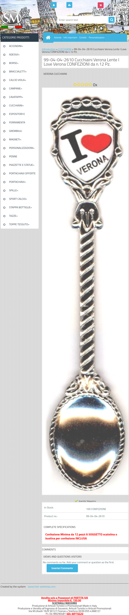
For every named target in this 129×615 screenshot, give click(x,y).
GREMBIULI (15, 131)
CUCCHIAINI (64, 49)
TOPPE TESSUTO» (19, 224)
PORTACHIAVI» (17, 182)
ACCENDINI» (16, 46)
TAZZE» (13, 216)
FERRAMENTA (17, 122)
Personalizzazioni (97, 37)
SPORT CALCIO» (18, 199)
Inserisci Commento (62, 568)
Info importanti (70, 37)
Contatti (83, 37)
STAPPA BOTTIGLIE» (20, 207)
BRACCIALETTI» (18, 71)
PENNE (13, 156)
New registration (82, 5)
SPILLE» (13, 190)
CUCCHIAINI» (16, 105)
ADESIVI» (14, 54)
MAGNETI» (15, 139)
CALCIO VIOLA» (17, 80)
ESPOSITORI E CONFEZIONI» (17, 115)
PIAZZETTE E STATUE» (21, 165)
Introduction (49, 49)
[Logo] (23, 19)
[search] (112, 20)
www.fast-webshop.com (42, 587)
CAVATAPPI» (16, 97)
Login (61, 5)
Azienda (57, 37)
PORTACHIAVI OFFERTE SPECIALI (22, 174)
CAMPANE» (15, 88)
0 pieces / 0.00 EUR (115, 4)
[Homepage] (49, 37)
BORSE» (13, 63)
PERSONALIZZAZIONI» (22, 148)
